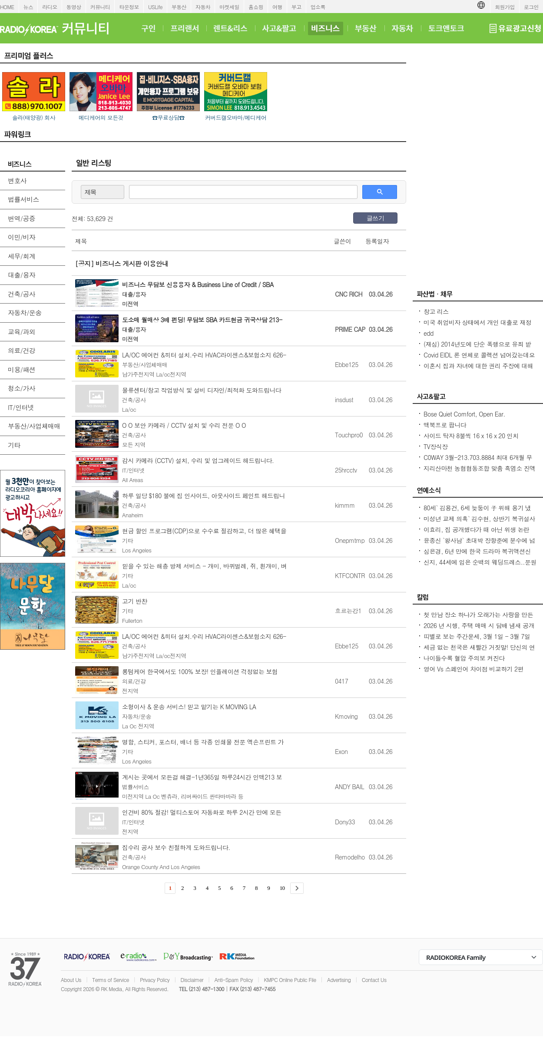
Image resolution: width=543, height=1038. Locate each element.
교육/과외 (21, 331)
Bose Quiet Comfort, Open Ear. (464, 414)
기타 (14, 445)
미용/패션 (21, 369)
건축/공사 (21, 293)
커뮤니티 (100, 6)
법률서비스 (23, 199)
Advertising (339, 979)
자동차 (202, 6)
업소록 (318, 6)
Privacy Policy (154, 979)
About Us (71, 979)
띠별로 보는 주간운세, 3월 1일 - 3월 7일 (477, 636)
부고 (296, 6)
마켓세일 (229, 6)
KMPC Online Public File (290, 979)
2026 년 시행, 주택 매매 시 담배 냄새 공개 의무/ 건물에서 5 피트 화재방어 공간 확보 (479, 629)
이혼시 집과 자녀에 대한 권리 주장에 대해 (478, 365)
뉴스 (28, 6)
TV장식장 (436, 446)
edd (429, 333)
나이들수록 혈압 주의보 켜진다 (464, 658)
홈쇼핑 (255, 6)
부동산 (179, 6)
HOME (7, 6)
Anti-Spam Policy (233, 979)
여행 (277, 6)
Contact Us (374, 979)
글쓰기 (375, 218)
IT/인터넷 (21, 407)
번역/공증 (21, 218)
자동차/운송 (25, 312)
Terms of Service (110, 979)
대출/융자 (21, 274)
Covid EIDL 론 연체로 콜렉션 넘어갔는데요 (479, 354)
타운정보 (129, 6)
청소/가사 (21, 388)
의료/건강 (21, 350)
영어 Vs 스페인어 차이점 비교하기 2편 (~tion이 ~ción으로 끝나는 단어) (473, 673)
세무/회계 (21, 256)
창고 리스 (436, 311)
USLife (155, 6)
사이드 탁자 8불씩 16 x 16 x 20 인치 (471, 435)
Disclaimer (192, 979)
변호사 (17, 180)
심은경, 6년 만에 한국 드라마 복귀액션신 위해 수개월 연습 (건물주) (477, 555)
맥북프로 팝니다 (445, 424)
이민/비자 (21, 236)
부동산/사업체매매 (34, 425)
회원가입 (505, 6)
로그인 (531, 6)
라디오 (49, 6)
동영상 (73, 6)
